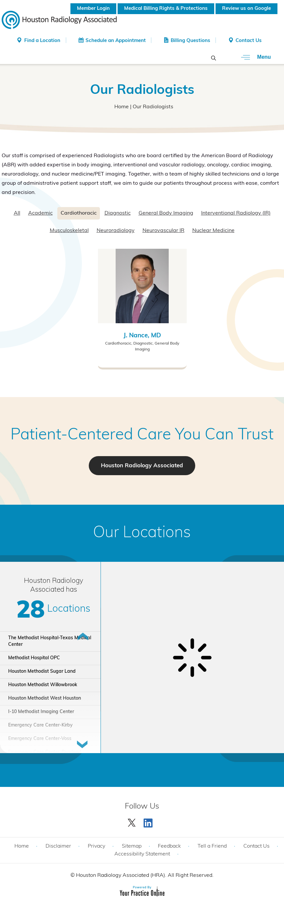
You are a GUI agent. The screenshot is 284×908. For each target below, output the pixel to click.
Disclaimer (58, 846)
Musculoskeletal (69, 230)
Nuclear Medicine (213, 230)
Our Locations (142, 533)
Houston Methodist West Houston (44, 698)
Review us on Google (246, 8)
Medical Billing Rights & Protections (166, 8)
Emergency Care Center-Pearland (44, 752)
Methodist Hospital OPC (34, 658)
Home (121, 107)
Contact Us (249, 40)
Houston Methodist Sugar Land (42, 671)
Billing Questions (190, 40)
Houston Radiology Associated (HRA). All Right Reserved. (144, 875)
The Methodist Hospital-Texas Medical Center (49, 641)
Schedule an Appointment (115, 40)
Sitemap (132, 846)
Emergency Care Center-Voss (39, 738)
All (17, 213)
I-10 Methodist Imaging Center (41, 711)
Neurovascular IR (163, 230)
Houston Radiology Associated (142, 466)
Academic (40, 213)
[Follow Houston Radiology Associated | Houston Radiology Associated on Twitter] (132, 821)
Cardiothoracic (79, 213)
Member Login (93, 8)
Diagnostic (117, 213)
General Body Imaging (166, 213)
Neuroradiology (116, 230)
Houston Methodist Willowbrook (42, 685)
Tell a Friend (212, 846)
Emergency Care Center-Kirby (40, 725)
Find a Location (42, 40)
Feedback (169, 846)
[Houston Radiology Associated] (59, 19)
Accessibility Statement (142, 854)
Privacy (96, 846)
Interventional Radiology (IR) (236, 213)
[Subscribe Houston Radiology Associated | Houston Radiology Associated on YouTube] (149, 821)
